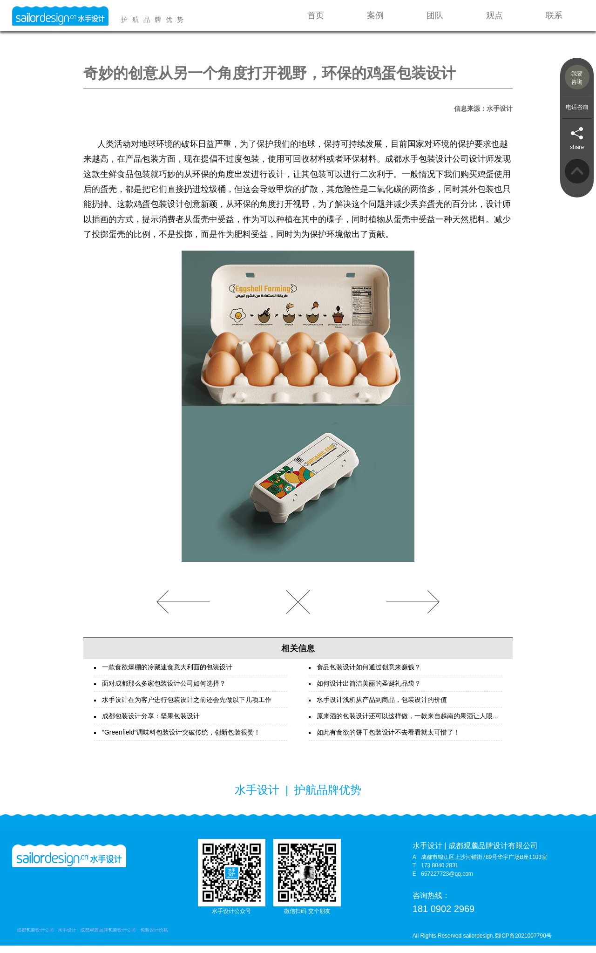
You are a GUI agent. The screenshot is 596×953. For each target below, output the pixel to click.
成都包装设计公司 (35, 937)
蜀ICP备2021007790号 (523, 943)
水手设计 (67, 937)
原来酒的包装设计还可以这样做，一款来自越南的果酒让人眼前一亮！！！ (424, 723)
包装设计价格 (154, 937)
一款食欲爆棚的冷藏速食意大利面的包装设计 (167, 674)
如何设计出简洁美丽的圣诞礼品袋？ (369, 690)
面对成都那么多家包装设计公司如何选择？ (164, 690)
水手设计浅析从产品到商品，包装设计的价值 (382, 707)
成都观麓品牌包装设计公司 (108, 937)
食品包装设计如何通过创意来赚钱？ (369, 674)
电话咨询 (577, 107)
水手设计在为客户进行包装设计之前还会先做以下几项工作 (186, 707)
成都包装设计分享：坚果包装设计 (151, 723)
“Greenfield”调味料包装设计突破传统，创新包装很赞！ (181, 739)
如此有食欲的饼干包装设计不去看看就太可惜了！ (388, 739)
